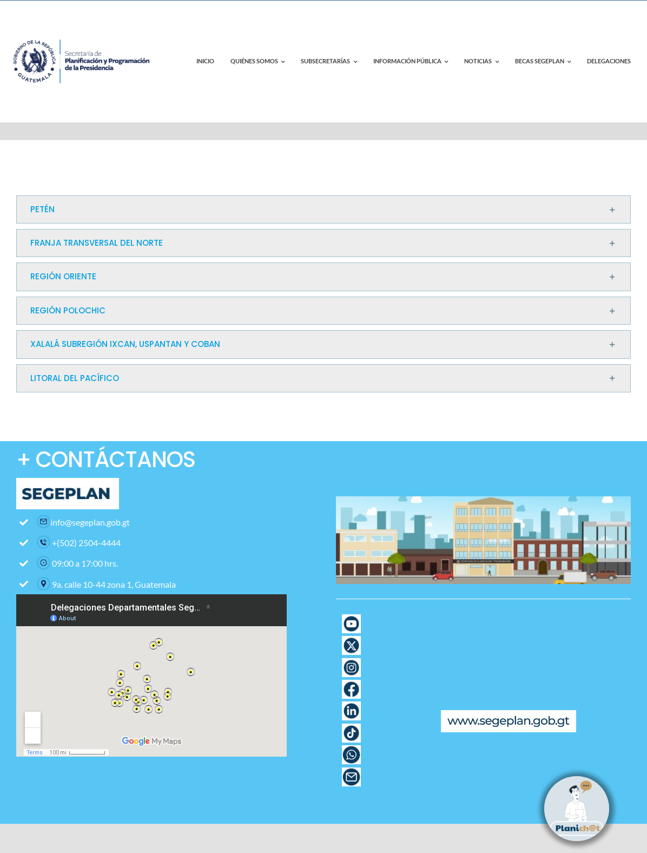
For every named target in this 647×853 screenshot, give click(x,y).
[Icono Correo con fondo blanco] (351, 771)
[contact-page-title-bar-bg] (83, 26)
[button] (323, 209)
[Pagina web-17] (351, 618)
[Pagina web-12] (351, 684)
